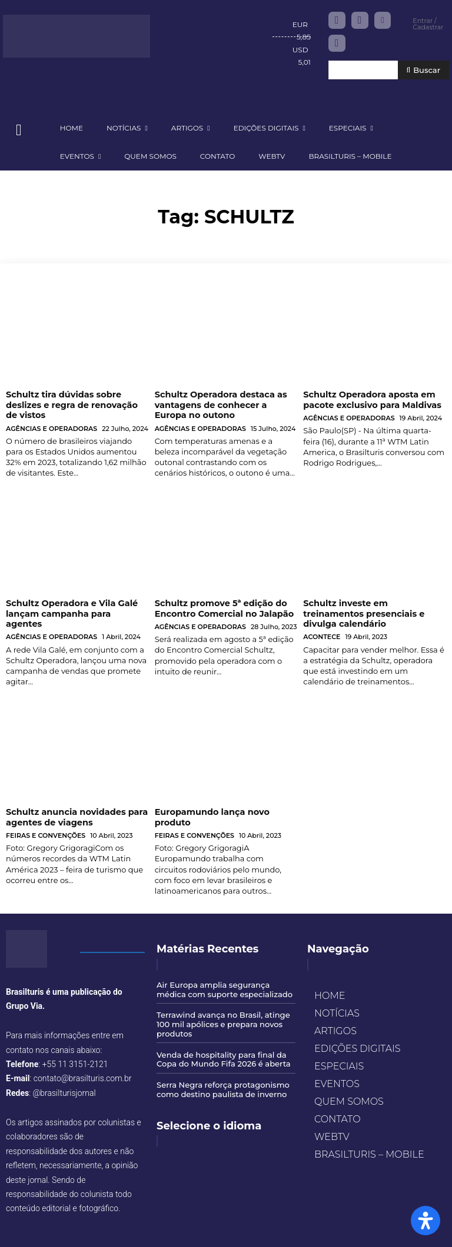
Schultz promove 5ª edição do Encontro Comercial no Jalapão (222, 607)
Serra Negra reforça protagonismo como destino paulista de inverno (222, 1076)
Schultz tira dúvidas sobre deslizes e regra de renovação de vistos (76, 404)
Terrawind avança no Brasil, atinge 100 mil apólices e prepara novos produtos (223, 1011)
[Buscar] (423, 70)
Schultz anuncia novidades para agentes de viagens (74, 805)
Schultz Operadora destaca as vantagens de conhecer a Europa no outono (226, 404)
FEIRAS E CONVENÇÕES (45, 823)
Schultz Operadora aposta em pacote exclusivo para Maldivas (370, 399)
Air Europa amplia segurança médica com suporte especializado (224, 976)
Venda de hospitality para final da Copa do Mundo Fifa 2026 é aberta (223, 1046)
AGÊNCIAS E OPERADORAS (51, 428)
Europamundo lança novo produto (210, 805)
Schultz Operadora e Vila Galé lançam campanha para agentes (75, 607)
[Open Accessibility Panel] (425, 1220)
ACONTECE (321, 625)
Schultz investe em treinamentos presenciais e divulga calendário (374, 607)
